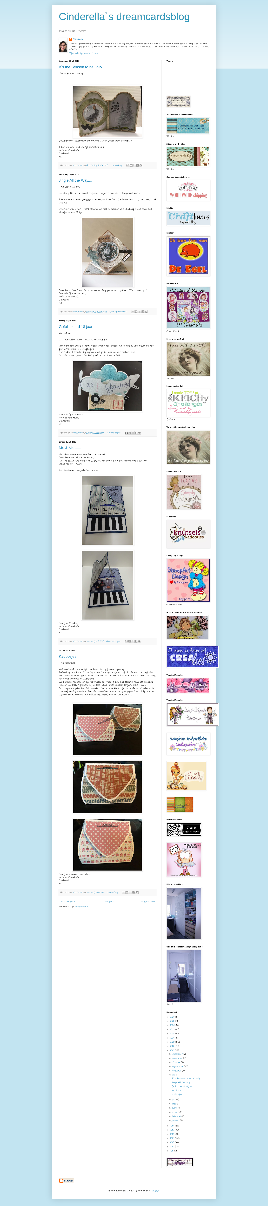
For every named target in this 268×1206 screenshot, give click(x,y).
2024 (173, 1025)
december (177, 1053)
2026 (172, 1016)
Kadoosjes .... (70, 656)
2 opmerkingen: (114, 432)
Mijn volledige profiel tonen (83, 53)
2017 (172, 1125)
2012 (172, 1146)
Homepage (108, 901)
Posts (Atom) (81, 906)
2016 (172, 1129)
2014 (172, 1138)
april (175, 1107)
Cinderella (77, 39)
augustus (177, 1070)
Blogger (156, 1190)
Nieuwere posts (68, 901)
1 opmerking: (117, 165)
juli (174, 1074)
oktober (176, 1062)
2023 (172, 1029)
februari (177, 1116)
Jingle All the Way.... (75, 180)
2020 (172, 1041)
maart (175, 1112)
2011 (172, 1150)
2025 (172, 1021)
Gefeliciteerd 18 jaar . (77, 327)
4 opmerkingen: (113, 641)
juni (174, 1099)
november (177, 1058)
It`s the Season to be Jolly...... (83, 67)
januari (176, 1120)
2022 (172, 1033)
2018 (172, 1050)
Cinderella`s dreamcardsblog (124, 16)
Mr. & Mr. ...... (70, 448)
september (178, 1066)
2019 (172, 1046)
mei (174, 1103)
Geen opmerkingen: (119, 311)
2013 (172, 1142)
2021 (172, 1037)
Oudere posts (148, 901)
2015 (172, 1134)
